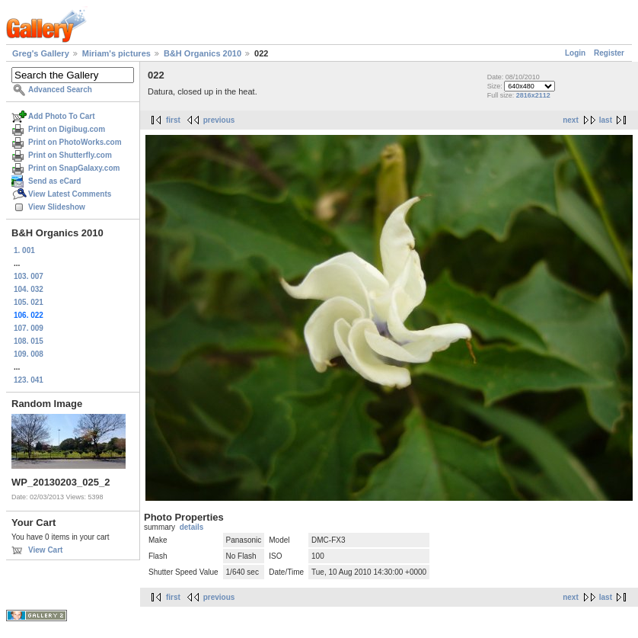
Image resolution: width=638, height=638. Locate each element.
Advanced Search (60, 89)
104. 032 (28, 289)
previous (219, 120)
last (605, 120)
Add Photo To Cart (61, 116)
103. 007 (28, 276)
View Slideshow (56, 207)
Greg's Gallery (40, 53)
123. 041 (28, 380)
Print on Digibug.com (66, 129)
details (192, 527)
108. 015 (28, 341)
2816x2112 (533, 95)
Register (609, 53)
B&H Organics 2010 (202, 53)
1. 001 (24, 250)
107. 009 (28, 328)
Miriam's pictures (116, 53)
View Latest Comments (69, 194)
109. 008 (28, 354)
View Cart (45, 550)
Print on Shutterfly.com (70, 155)
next (571, 120)
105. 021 (28, 302)
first (173, 120)
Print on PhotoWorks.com (75, 142)
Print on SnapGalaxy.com (74, 168)
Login (575, 53)
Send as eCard (54, 181)
